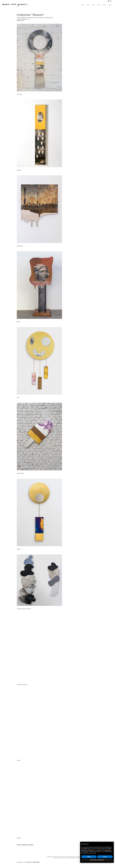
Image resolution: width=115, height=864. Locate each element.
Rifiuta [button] (89, 856)
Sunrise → (19, 549)
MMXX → (19, 321)
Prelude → (19, 760)
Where (104, 5)
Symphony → (20, 94)
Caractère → (19, 170)
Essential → (19, 838)
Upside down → (20, 246)
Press (93, 5)
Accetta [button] (105, 856)
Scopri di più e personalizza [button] (97, 859)
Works (88, 5)
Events (99, 5)
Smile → (18, 397)
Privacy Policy (36, 862)
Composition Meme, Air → (23, 684)
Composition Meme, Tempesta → (24, 608)
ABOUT (83, 5)
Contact (110, 5)
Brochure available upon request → (25, 844)
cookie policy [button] (108, 850)
